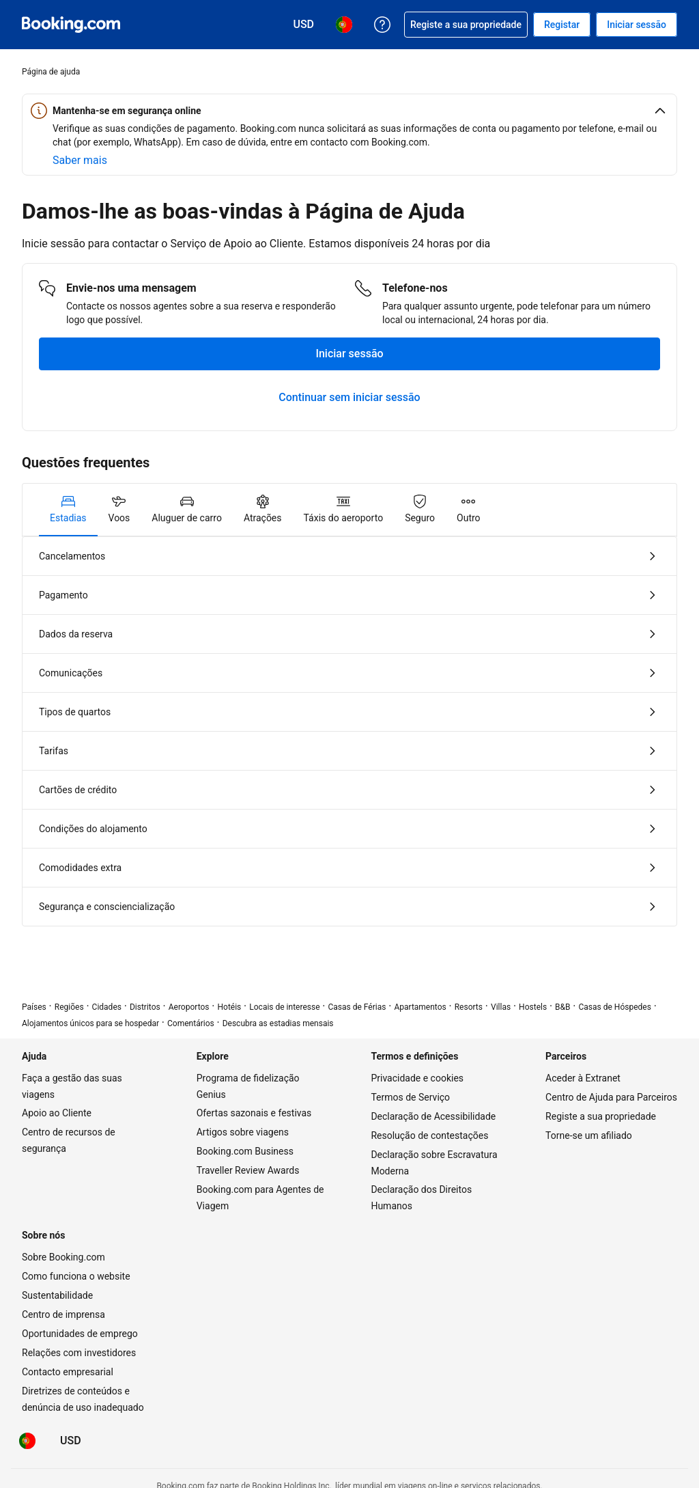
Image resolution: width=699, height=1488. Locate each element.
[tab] (68, 510)
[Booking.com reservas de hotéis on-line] (71, 24)
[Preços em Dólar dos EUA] (70, 1440)
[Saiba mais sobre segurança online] (80, 160)
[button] (349, 111)
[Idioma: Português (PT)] (27, 1440)
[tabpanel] (349, 731)
